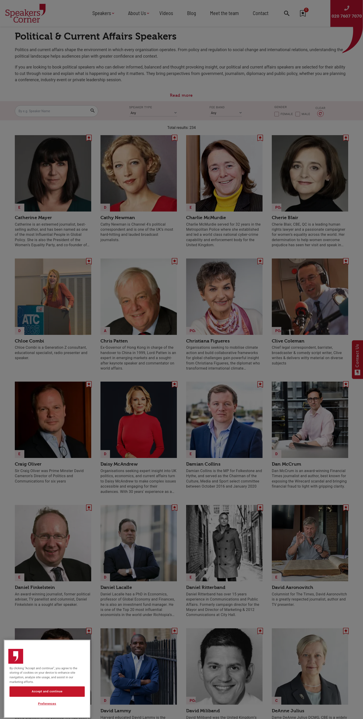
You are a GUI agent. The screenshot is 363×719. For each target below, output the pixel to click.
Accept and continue (47, 707)
